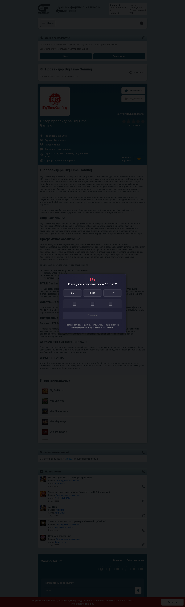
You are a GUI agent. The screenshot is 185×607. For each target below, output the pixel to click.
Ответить (92, 315)
